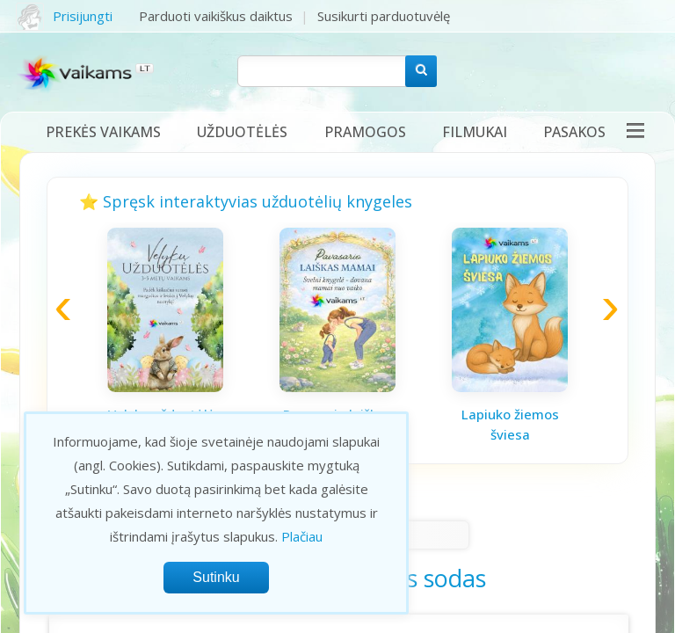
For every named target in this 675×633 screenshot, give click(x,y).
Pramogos (365, 132)
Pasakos (574, 132)
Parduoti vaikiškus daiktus (216, 16)
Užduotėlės (242, 132)
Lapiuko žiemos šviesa (510, 424)
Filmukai (474, 132)
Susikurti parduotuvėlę (383, 16)
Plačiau (302, 536)
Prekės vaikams (103, 132)
